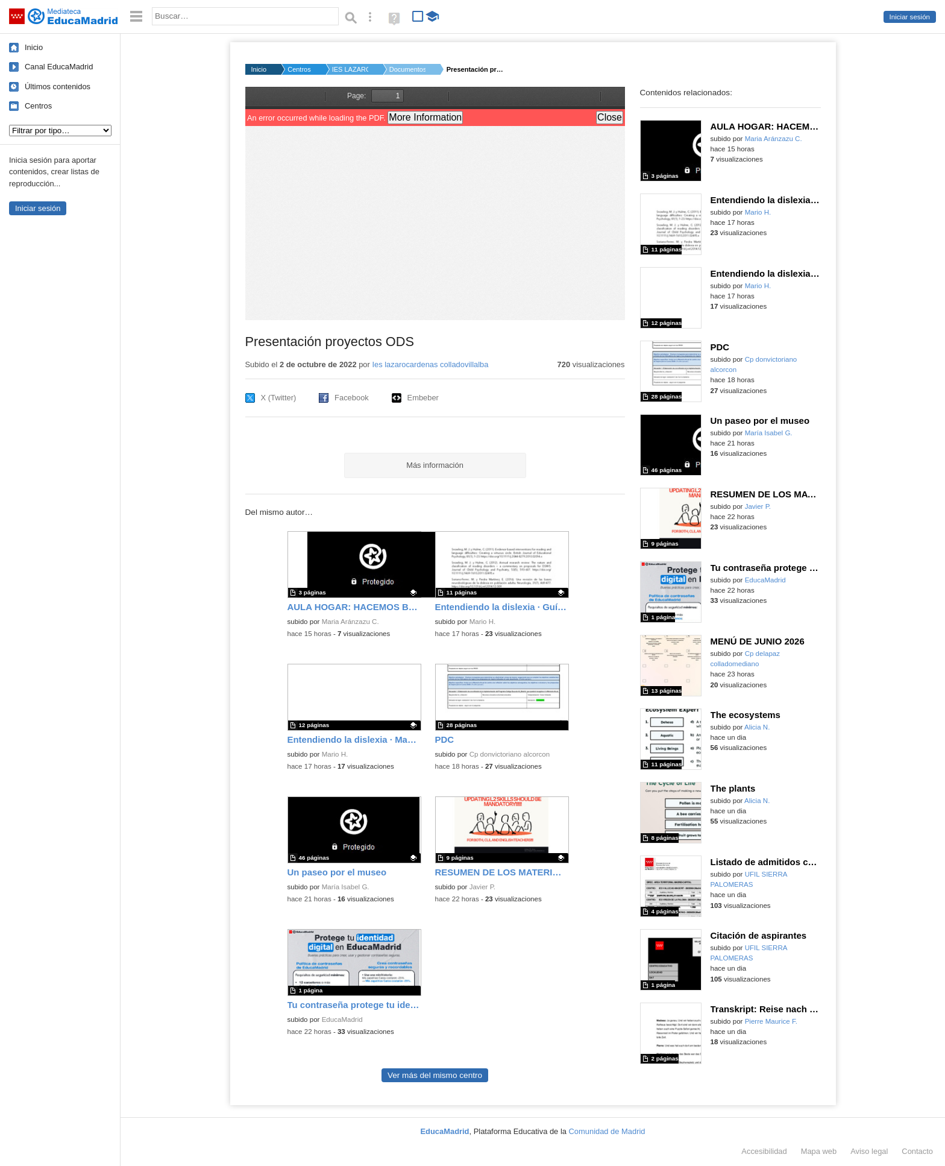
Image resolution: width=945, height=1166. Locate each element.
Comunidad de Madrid (607, 1131)
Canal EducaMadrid (59, 66)
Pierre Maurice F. (771, 1021)
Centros (38, 105)
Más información (434, 465)
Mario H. (482, 621)
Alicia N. (757, 727)
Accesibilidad (763, 1151)
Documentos (407, 69)
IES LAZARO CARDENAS (350, 69)
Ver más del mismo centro (435, 1075)
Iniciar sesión (910, 16)
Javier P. (482, 886)
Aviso (869, 1151)
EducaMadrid (342, 1019)
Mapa (819, 1151)
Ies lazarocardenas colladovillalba (430, 364)
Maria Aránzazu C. (350, 621)
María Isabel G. (345, 886)
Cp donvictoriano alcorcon (509, 754)
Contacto (917, 1151)
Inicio (34, 47)
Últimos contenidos (57, 86)
